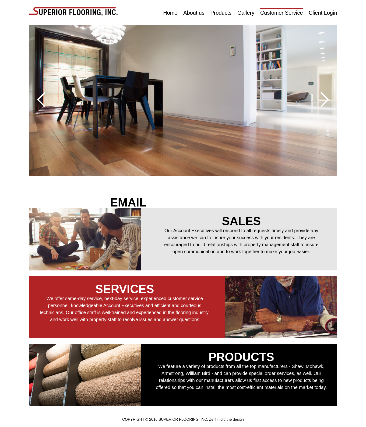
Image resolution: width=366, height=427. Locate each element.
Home (170, 13)
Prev (45, 99)
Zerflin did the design (226, 419)
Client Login (323, 13)
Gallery (245, 13)
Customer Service (281, 13)
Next (321, 99)
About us (193, 13)
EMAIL (128, 202)
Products (221, 13)
